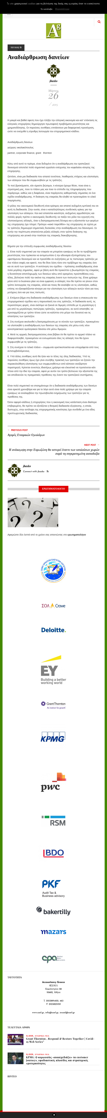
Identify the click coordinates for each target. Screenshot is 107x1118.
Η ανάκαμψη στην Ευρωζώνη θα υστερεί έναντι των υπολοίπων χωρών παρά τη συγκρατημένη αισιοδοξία (54, 452)
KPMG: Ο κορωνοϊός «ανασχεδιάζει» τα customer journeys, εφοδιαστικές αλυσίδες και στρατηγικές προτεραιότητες (57, 1060)
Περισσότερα (62, 9)
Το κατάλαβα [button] (46, 9)
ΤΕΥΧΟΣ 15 (16, 48)
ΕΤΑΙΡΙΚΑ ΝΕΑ (42, 1036)
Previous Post (18, 430)
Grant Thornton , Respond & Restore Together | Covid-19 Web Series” (60, 1040)
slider (29, 1036)
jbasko (54, 81)
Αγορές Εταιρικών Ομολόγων (26, 435)
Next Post (92, 445)
